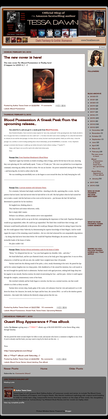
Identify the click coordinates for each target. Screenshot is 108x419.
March (95, 148)
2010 (93, 185)
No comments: (47, 359)
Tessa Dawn (41, 310)
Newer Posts (11, 368)
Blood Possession (17, 109)
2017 (92, 112)
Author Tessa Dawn (23, 390)
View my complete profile (14, 402)
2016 (93, 115)
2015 (93, 118)
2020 (93, 103)
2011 (92, 182)
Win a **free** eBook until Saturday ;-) (22, 355)
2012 (92, 127)
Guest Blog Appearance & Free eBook (36, 322)
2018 (92, 109)
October (95, 136)
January (95, 178)
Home (43, 368)
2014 (92, 121)
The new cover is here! (23, 57)
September (96, 139)
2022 (93, 96)
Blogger (68, 411)
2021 (92, 100)
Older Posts (76, 368)
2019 (93, 106)
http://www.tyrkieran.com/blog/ (18, 351)
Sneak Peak (30, 310)
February (96, 151)
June (94, 142)
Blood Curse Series (18, 362)
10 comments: (48, 307)
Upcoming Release (54, 310)
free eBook (43, 362)
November (96, 133)
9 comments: (47, 105)
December (96, 130)
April (94, 145)
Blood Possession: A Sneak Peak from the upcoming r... (98, 163)
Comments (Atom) (22, 373)
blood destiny (32, 362)
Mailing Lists (9, 382)
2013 (92, 124)
